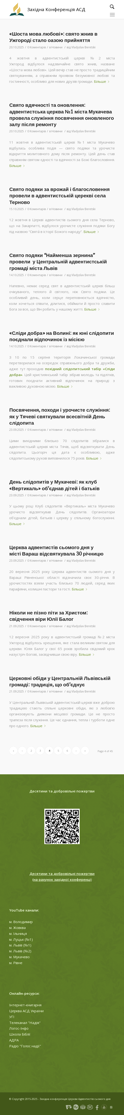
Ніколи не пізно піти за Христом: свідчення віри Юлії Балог (48, 616)
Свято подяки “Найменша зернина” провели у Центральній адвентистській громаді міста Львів (58, 261)
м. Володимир (21, 921)
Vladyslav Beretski (83, 47)
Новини (56, 47)
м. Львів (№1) (20, 945)
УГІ (11, 1016)
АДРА (14, 1040)
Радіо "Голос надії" (25, 1046)
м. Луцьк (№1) (21, 939)
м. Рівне (15, 962)
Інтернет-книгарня (25, 1005)
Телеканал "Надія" (25, 1022)
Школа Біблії (19, 1034)
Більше (102, 81)
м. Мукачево (19, 956)
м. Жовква (17, 927)
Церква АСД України (26, 1010)
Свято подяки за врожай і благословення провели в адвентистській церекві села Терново (59, 195)
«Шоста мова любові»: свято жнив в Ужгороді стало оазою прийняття (53, 37)
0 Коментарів (36, 47)
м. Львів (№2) (20, 951)
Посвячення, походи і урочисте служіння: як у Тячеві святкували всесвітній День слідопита (59, 416)
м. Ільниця (18, 933)
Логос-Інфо (19, 1028)
